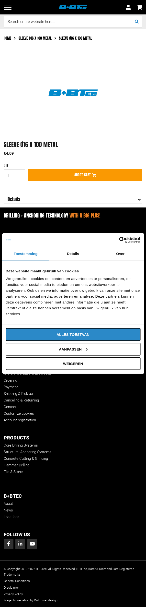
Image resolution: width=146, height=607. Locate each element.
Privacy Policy (13, 594)
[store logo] (73, 7)
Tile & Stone (13, 472)
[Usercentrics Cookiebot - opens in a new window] (119, 240)
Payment (11, 387)
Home (8, 38)
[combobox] (73, 21)
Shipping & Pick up (18, 393)
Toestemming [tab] (26, 253)
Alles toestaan (72, 334)
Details (14, 199)
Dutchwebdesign (45, 600)
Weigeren (73, 364)
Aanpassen (73, 349)
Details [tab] (73, 253)
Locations (11, 517)
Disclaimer (11, 587)
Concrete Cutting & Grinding (26, 458)
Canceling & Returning (21, 400)
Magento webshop (16, 600)
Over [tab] (120, 253)
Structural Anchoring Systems (27, 452)
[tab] (73, 199)
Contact (10, 407)
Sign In (128, 7)
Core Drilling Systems (21, 445)
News (8, 510)
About (8, 503)
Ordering (10, 380)
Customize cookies (19, 413)
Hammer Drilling (16, 465)
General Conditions (17, 581)
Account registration (20, 420)
